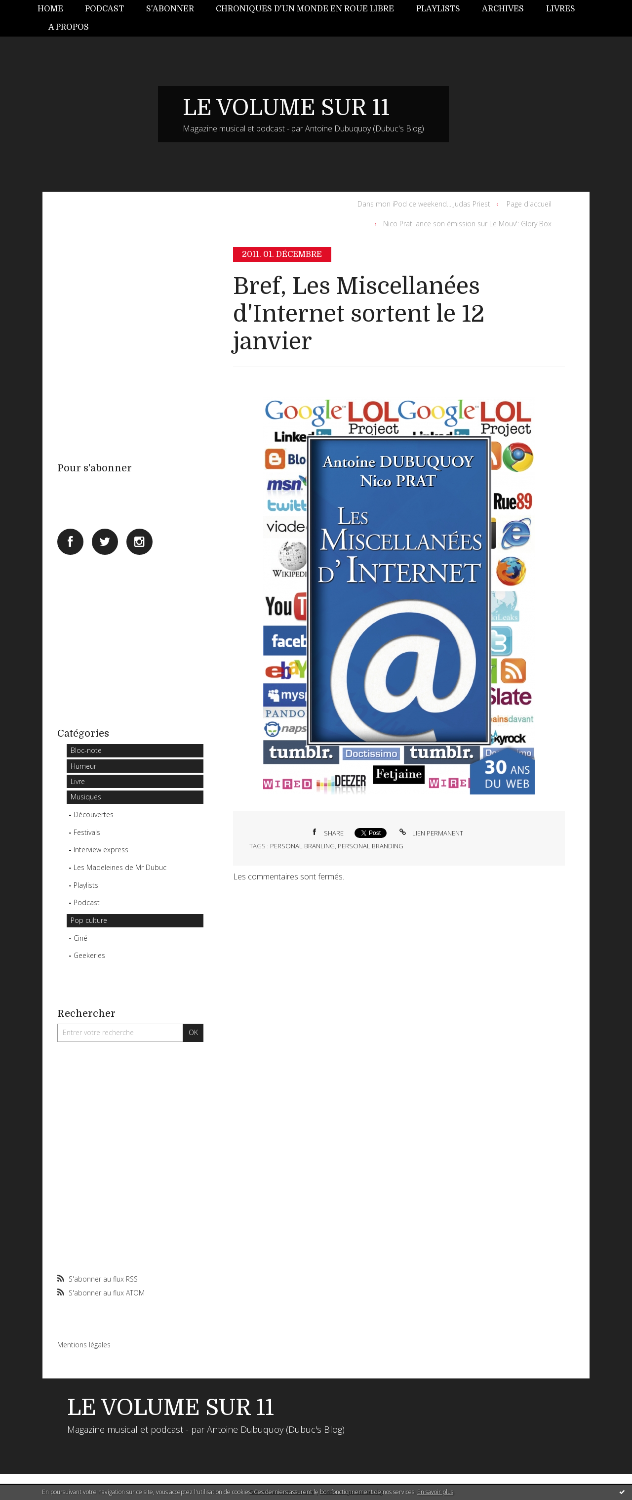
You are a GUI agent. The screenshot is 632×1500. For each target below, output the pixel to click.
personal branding (370, 845)
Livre (78, 781)
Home (50, 8)
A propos (68, 27)
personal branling (302, 845)
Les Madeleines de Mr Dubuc (120, 867)
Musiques (86, 796)
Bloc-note (86, 750)
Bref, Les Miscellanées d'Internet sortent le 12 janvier (358, 314)
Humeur (83, 766)
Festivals (87, 832)
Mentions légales (84, 1344)
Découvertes (94, 814)
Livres (560, 8)
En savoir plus (435, 1492)
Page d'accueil (529, 203)
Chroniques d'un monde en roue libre (305, 8)
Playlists (438, 8)
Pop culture (89, 920)
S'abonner (170, 8)
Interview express (101, 849)
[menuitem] (56, 9)
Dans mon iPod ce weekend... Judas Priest (423, 203)
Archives (503, 8)
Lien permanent (430, 833)
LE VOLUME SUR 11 (286, 108)
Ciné (80, 938)
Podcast (104, 8)
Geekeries (89, 955)
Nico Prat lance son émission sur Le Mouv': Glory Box (467, 223)
